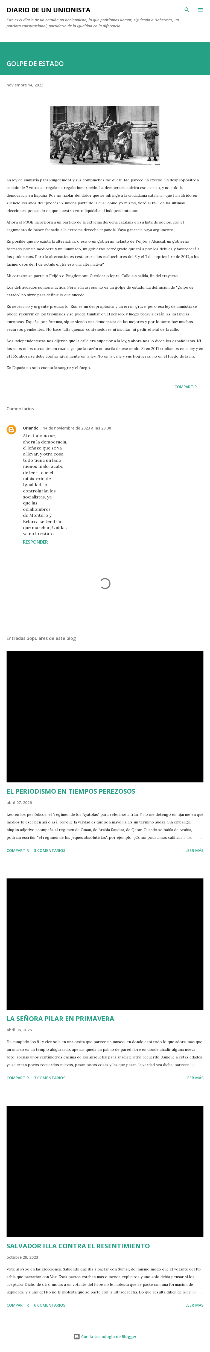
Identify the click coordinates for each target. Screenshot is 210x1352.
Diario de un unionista (49, 9)
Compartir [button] (185, 386)
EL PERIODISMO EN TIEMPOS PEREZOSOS (71, 791)
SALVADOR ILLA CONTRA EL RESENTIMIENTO (78, 1245)
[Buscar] (187, 10)
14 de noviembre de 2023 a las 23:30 (77, 428)
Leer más (194, 850)
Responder (35, 542)
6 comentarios (49, 1305)
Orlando (31, 428)
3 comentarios (49, 850)
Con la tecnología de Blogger (105, 1336)
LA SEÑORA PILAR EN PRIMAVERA (60, 1018)
